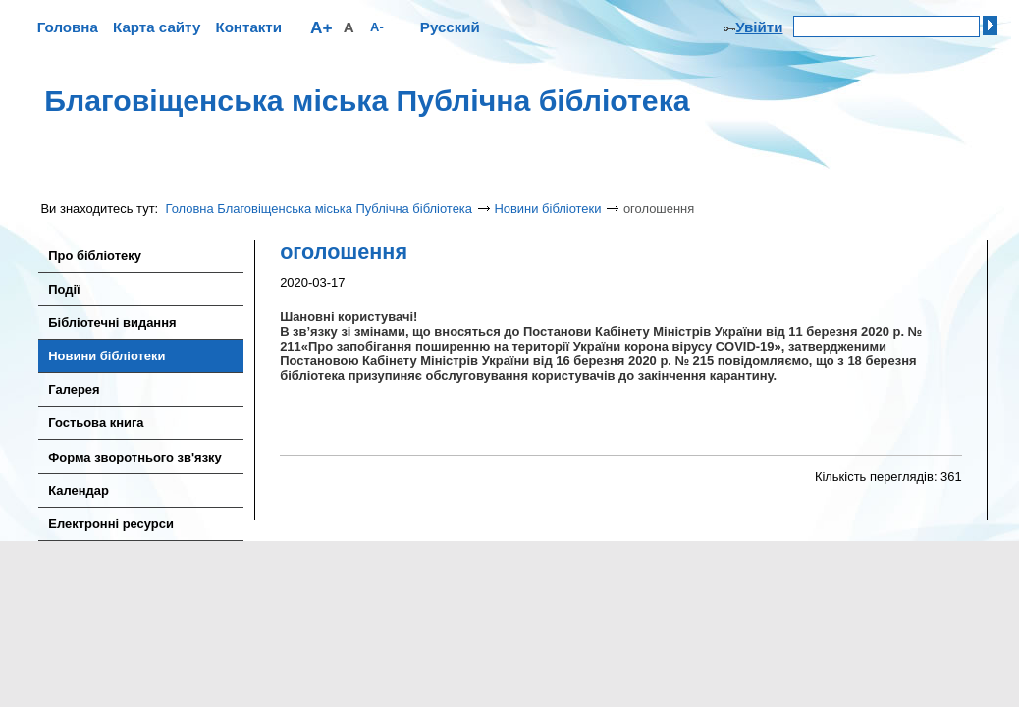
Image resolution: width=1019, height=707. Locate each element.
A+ (321, 27)
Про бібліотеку (94, 255)
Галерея (73, 389)
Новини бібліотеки (547, 208)
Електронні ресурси (111, 524)
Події (64, 289)
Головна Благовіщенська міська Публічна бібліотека (319, 208)
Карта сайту (156, 27)
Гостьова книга (95, 422)
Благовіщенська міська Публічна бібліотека (366, 100)
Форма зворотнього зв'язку (135, 457)
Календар (78, 490)
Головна (67, 27)
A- (377, 27)
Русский (450, 27)
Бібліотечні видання (112, 322)
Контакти (248, 27)
